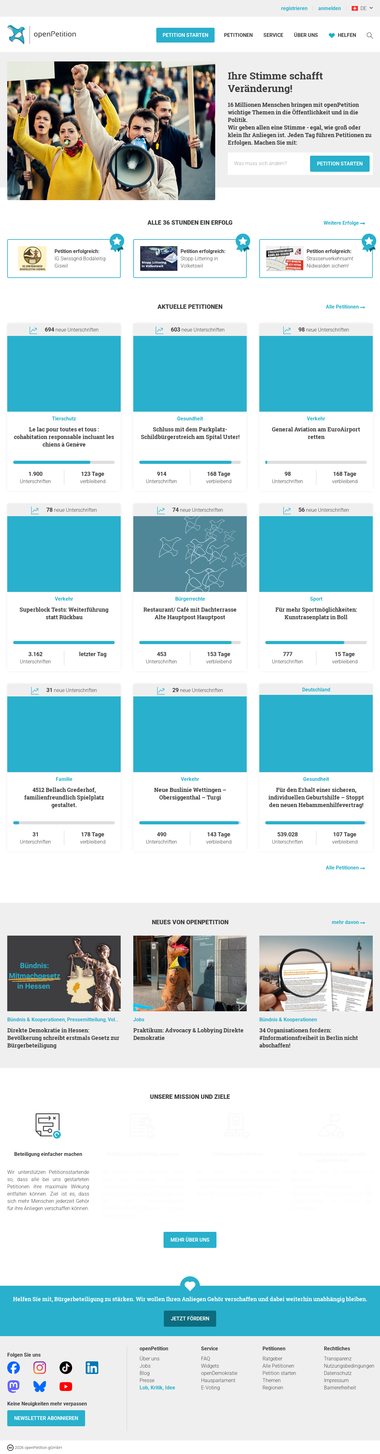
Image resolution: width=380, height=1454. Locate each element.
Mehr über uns (190, 1240)
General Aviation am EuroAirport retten (316, 433)
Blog (145, 1373)
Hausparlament (218, 1380)
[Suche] (370, 35)
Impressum (336, 1380)
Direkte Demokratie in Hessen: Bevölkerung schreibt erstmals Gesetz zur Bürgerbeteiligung (63, 1037)
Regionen (272, 1388)
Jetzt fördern (190, 1319)
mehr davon (346, 922)
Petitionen (239, 35)
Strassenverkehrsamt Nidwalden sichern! (330, 258)
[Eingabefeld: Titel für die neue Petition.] (270, 163)
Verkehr (316, 419)
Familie (64, 779)
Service (273, 35)
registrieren (294, 8)
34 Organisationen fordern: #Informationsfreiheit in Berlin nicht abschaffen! (308, 1037)
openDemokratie (219, 1373)
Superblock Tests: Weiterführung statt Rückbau (64, 613)
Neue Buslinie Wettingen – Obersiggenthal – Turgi (190, 793)
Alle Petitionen (343, 307)
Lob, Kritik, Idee (157, 1388)
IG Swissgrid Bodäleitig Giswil (80, 258)
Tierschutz (64, 419)
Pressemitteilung (86, 1020)
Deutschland (316, 690)
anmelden (329, 8)
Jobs (138, 1020)
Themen (271, 1380)
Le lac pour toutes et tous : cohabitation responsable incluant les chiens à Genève (64, 436)
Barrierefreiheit (340, 1388)
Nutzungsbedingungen (349, 1366)
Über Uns (306, 35)
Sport (316, 599)
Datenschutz (338, 1373)
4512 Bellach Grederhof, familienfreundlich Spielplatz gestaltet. (64, 797)
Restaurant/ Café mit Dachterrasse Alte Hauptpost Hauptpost (190, 613)
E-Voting (210, 1388)
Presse (147, 1380)
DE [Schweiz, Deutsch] (359, 8)
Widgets (210, 1366)
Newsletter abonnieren (46, 1418)
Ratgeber (272, 1359)
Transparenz (338, 1359)
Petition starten (185, 35)
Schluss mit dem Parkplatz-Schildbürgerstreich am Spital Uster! (190, 433)
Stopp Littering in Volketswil (203, 258)
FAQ (205, 1359)
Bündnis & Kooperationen (36, 1020)
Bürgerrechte (190, 599)
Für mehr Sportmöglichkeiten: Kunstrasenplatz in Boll (316, 613)
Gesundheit (190, 419)
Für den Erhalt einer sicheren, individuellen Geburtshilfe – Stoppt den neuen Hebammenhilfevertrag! (316, 797)
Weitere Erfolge (342, 223)
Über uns (149, 1359)
